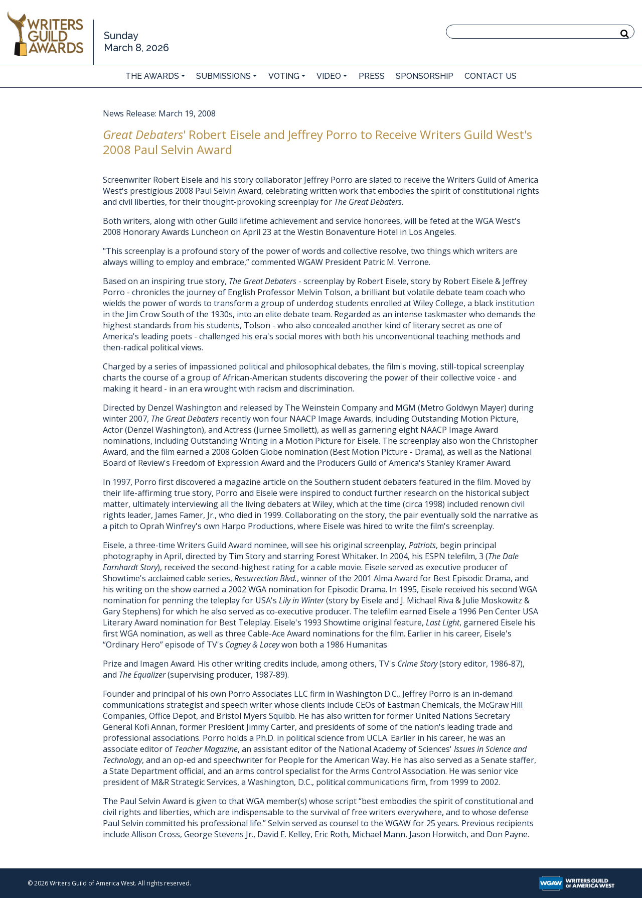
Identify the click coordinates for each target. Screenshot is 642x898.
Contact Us (490, 76)
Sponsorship (424, 76)
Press (372, 76)
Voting (283, 76)
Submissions (223, 76)
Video (328, 76)
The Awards (152, 76)
